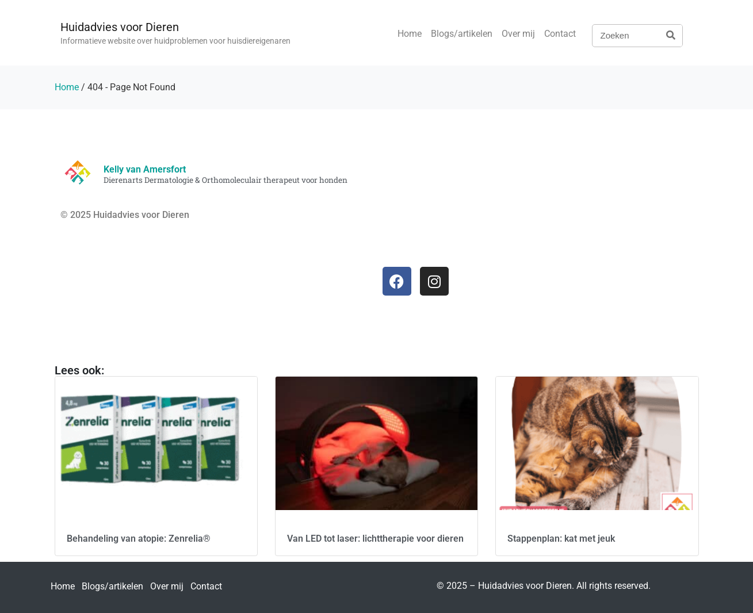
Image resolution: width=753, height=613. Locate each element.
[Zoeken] (670, 36)
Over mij (518, 33)
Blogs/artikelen (461, 33)
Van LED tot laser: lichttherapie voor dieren (375, 538)
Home (409, 33)
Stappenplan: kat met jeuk (561, 538)
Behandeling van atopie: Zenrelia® (139, 538)
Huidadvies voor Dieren (119, 27)
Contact (560, 33)
